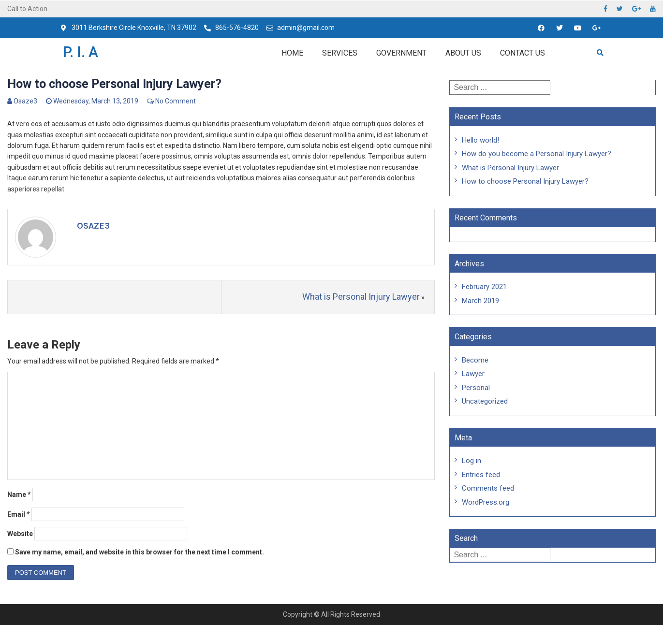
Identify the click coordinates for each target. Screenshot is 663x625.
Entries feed (481, 474)
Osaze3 (25, 101)
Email (18, 514)
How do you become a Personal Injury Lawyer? (536, 153)
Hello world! (480, 140)
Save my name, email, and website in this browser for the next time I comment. (139, 552)
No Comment (175, 101)
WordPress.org (485, 502)
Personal (476, 387)
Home (292, 53)
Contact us (522, 53)
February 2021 (484, 286)
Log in (471, 460)
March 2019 (480, 300)
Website (20, 534)
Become (475, 360)
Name (19, 494)
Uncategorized (485, 401)
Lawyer (473, 373)
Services (339, 53)
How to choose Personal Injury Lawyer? (525, 181)
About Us (463, 53)
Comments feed (488, 488)
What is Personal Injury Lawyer (361, 296)
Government (401, 53)
